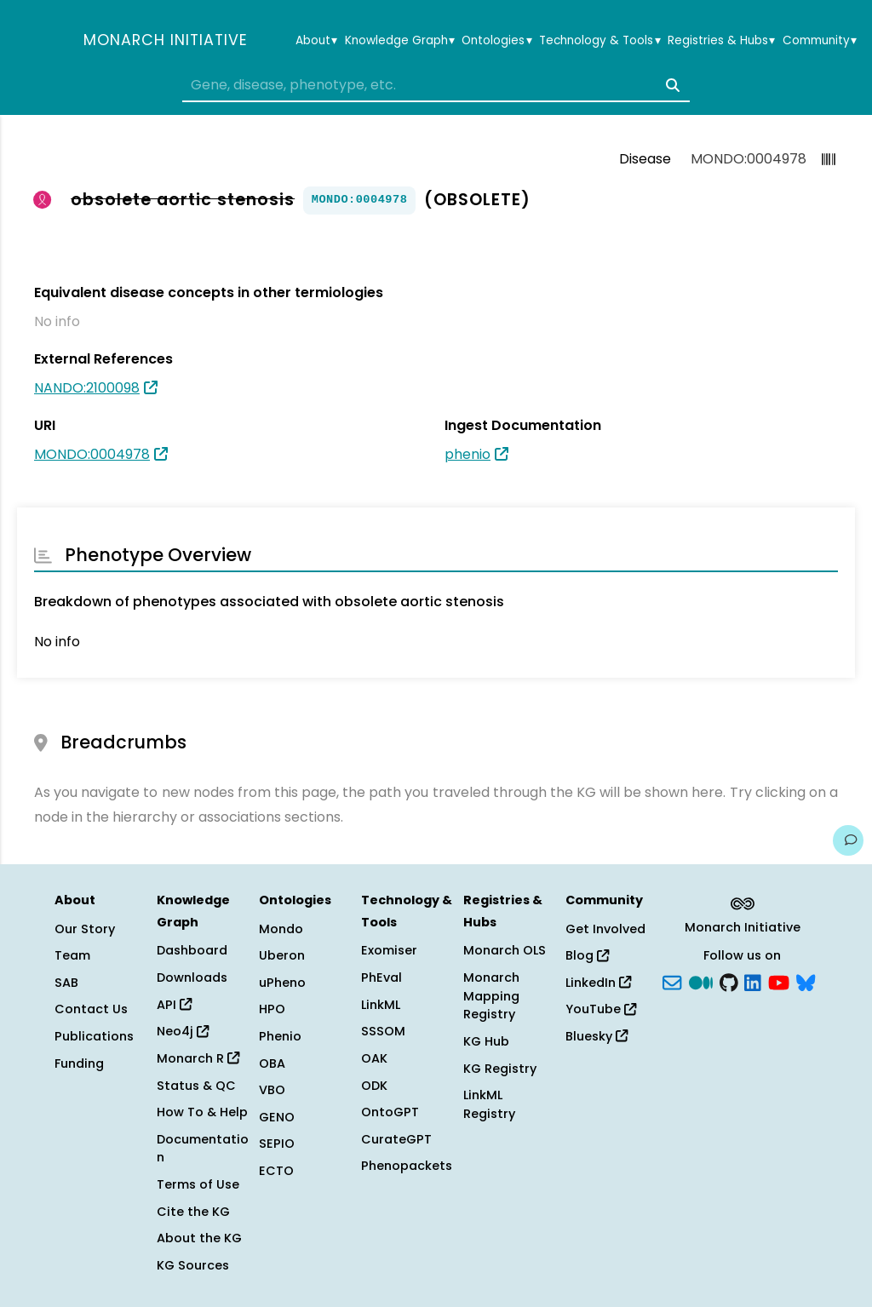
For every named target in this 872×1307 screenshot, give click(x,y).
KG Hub (486, 1041)
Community (820, 41)
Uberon (282, 955)
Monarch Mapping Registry (491, 996)
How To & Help (202, 1112)
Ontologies (496, 41)
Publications (94, 1036)
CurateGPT (396, 1139)
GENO (277, 1117)
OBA (272, 1063)
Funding (79, 1063)
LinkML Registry (489, 1104)
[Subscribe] (672, 981)
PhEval (381, 977)
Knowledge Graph (400, 41)
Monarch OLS (504, 950)
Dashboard (192, 950)
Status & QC (196, 1085)
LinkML (380, 1004)
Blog (587, 955)
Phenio (280, 1036)
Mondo (281, 928)
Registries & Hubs (721, 41)
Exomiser (389, 950)
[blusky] (805, 981)
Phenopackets (406, 1165)
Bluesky (596, 1036)
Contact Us (91, 1009)
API (174, 1004)
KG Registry (499, 1068)
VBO (272, 1089)
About (316, 41)
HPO (272, 1009)
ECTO (276, 1170)
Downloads (192, 977)
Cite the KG (193, 1211)
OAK (374, 1058)
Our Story (84, 928)
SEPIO (277, 1143)
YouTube (600, 1009)
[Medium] (701, 981)
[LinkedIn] (752, 981)
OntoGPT (390, 1112)
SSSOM (383, 1031)
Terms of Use (198, 1184)
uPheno (282, 982)
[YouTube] (778, 981)
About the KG (199, 1238)
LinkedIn (598, 982)
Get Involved (605, 928)
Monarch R (198, 1058)
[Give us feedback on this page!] (848, 840)
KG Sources (193, 1265)
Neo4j (183, 1031)
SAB (66, 982)
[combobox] (436, 85)
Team (72, 955)
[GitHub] (729, 981)
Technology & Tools (599, 41)
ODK (374, 1085)
